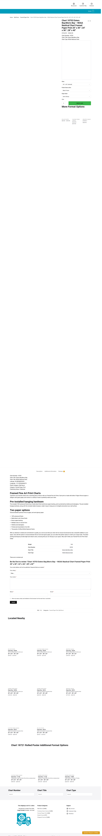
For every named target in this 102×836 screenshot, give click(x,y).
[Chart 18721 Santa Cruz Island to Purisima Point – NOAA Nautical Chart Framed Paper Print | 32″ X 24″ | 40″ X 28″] (50, 668)
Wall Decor (16, 17)
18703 (71, 542)
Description (39, 466)
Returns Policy (66, 832)
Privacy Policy (73, 832)
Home (11, 17)
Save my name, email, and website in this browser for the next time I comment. (31, 593)
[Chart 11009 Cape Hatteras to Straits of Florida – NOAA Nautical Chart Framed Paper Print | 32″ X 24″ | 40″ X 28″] (77, 756)
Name (12, 586)
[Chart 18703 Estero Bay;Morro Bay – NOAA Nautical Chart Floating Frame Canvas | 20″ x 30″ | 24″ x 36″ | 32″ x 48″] (76, 114)
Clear (63, 99)
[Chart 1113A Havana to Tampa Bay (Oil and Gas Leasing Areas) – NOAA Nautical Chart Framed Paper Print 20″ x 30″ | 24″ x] (50, 756)
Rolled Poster (65, 119)
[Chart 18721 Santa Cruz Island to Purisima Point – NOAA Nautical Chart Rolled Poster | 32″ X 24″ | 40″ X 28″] (50, 707)
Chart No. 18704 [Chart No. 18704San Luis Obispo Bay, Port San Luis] (21, 647)
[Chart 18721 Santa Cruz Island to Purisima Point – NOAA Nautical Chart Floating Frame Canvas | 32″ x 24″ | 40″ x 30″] (21, 707)
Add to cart (79, 103)
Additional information (50, 466)
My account (74, 4)
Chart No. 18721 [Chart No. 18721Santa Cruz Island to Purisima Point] (50, 686)
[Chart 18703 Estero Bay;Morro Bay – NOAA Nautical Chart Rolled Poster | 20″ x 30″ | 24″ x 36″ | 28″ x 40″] (66, 114)
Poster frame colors (66, 87)
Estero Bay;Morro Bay (67, 544)
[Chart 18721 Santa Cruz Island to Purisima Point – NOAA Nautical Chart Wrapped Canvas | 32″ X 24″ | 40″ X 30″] (79, 668)
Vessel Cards (31, 832)
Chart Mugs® (11, 832)
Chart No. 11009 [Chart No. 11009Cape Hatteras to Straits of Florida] (77, 773)
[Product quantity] (64, 103)
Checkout (91, 4)
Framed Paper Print (24, 17)
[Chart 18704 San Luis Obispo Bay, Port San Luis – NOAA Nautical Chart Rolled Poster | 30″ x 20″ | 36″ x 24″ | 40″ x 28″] (21, 629)
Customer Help (83, 4)
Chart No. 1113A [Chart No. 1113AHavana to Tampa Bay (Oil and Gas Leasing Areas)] (50, 773)
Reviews (60, 466)
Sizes (63, 81)
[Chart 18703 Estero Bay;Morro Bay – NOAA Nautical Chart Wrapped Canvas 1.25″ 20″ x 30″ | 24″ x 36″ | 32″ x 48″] (87, 114)
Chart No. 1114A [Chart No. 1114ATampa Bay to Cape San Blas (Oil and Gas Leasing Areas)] (23, 773)
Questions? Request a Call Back (91, 832)
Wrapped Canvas (87, 119)
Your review (13, 571)
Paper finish (64, 93)
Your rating (13, 565)
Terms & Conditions (57, 832)
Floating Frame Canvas (42, 643)
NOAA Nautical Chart (67, 547)
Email (52, 586)
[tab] (39, 464)
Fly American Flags (21, 832)
